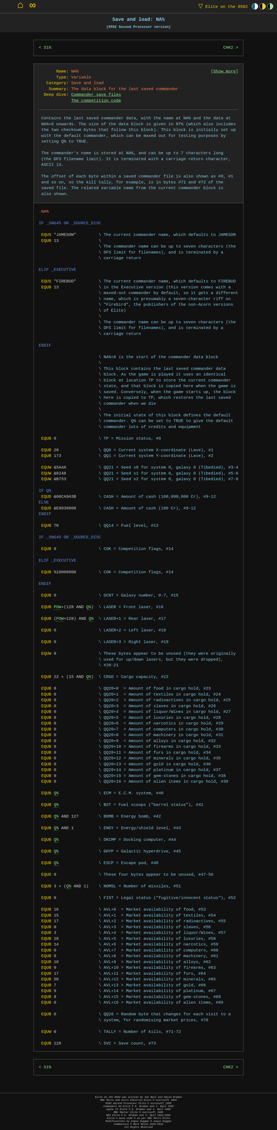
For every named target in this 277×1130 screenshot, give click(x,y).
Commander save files (96, 95)
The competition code (96, 101)
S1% (47, 48)
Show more (224, 71)
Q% (88, 607)
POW (57, 607)
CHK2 (228, 48)
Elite (222, 6)
